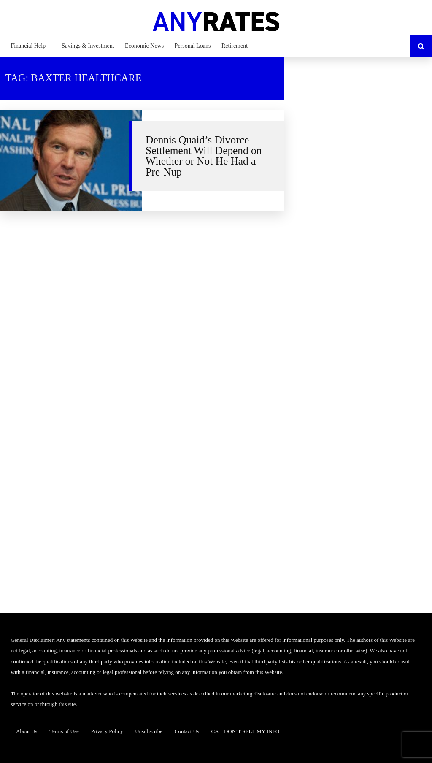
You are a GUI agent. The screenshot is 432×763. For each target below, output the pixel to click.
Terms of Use (64, 731)
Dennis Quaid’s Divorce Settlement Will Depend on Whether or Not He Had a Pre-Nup (204, 156)
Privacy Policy (107, 731)
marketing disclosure (253, 693)
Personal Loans (193, 46)
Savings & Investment (88, 46)
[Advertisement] (363, 120)
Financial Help (28, 46)
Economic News (144, 46)
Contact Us (187, 731)
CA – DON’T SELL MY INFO (245, 731)
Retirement (234, 46)
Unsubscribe (148, 731)
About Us (26, 731)
